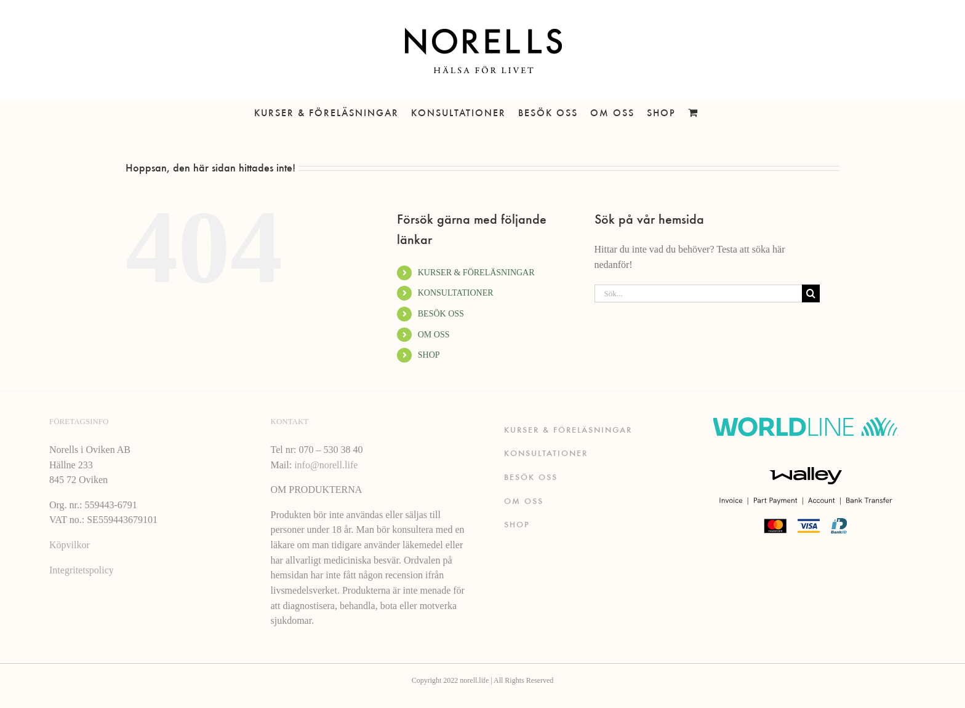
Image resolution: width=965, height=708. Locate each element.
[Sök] (811, 293)
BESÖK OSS (441, 313)
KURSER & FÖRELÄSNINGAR (476, 272)
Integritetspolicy (81, 570)
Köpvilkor (69, 545)
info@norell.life (326, 465)
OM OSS (434, 334)
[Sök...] (699, 293)
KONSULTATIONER (456, 292)
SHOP (429, 355)
